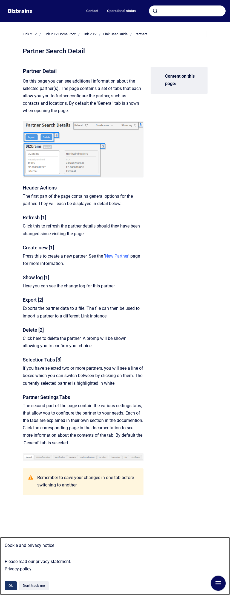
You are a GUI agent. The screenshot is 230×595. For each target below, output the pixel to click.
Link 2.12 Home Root (60, 34)
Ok (10, 586)
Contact (92, 11)
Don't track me (34, 586)
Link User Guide (115, 34)
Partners (141, 34)
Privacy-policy (18, 568)
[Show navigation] (218, 583)
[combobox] (187, 11)
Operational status (121, 11)
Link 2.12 (30, 34)
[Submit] (155, 11)
